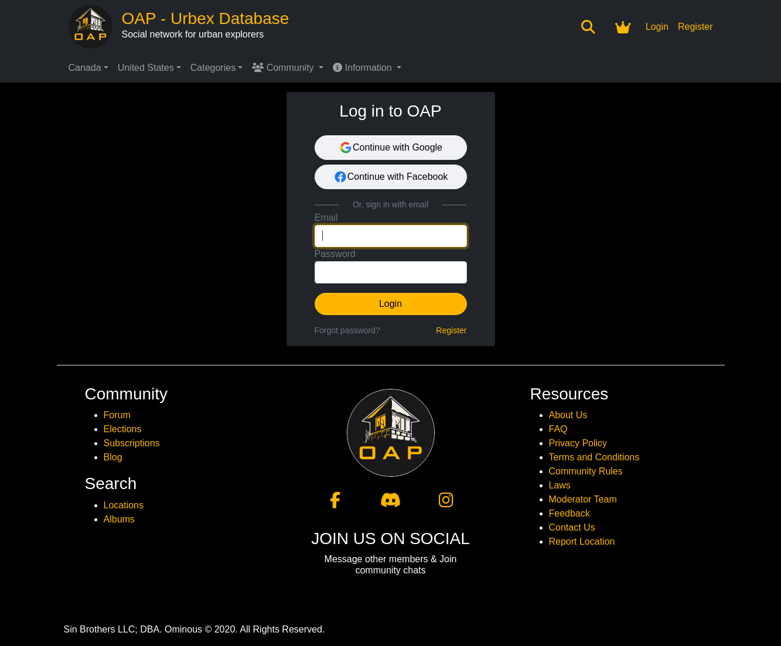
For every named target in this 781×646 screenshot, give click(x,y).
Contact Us (572, 527)
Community (284, 68)
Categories (213, 68)
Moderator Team (583, 499)
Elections (123, 429)
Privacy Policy (578, 443)
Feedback (569, 513)
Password (335, 254)
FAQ (558, 429)
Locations (124, 505)
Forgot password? (347, 330)
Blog (113, 457)
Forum (117, 415)
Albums (119, 519)
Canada (85, 68)
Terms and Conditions (594, 457)
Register (695, 27)
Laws (560, 485)
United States (146, 68)
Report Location (582, 541)
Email (326, 218)
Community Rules (586, 471)
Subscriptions (132, 443)
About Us (568, 415)
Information (363, 68)
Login (657, 27)
